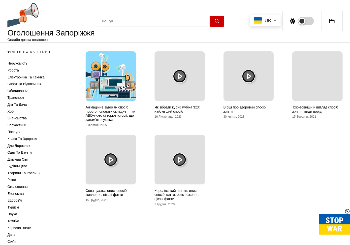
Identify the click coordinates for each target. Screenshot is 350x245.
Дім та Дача (17, 104)
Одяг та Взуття (19, 152)
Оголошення (17, 187)
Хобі (10, 111)
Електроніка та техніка (25, 77)
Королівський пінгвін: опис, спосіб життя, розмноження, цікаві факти (177, 195)
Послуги (14, 132)
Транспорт (15, 98)
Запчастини (16, 125)
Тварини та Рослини (23, 173)
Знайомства (17, 118)
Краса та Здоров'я (22, 139)
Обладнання (17, 91)
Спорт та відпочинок (24, 84)
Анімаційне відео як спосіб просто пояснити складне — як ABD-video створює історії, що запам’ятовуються (110, 113)
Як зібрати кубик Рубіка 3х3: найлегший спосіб (177, 109)
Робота (13, 70)
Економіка (15, 194)
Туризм (13, 207)
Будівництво (17, 166)
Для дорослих (18, 146)
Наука (12, 214)
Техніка (13, 221)
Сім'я (11, 242)
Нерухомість (17, 63)
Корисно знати (19, 228)
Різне (11, 180)
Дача (11, 235)
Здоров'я (14, 200)
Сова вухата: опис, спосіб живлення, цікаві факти (106, 193)
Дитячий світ (18, 159)
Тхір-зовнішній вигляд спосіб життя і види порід (315, 109)
